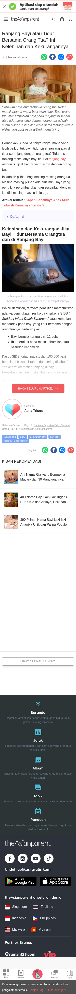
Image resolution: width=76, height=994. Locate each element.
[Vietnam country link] (40, 929)
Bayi (26, 425)
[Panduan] (38, 818)
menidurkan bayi (38, 437)
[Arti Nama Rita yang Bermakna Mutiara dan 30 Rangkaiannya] (38, 477)
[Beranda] (38, 711)
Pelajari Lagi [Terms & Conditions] (36, 990)
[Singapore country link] (16, 907)
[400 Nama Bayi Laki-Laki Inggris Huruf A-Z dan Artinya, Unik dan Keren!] (38, 500)
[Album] (38, 767)
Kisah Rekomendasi (21, 461)
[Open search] (53, 19)
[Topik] (38, 793)
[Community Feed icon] (54, 974)
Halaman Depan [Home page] (11, 425)
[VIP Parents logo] (50, 956)
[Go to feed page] (25, 19)
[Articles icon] (21, 974)
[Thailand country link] (43, 907)
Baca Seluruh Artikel (38, 388)
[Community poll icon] (69, 974)
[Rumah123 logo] (20, 956)
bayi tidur (54, 437)
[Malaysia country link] (15, 929)
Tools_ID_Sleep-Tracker (16, 440)
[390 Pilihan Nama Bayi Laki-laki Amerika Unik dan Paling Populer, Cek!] (38, 522)
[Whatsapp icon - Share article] (44, 57)
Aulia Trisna (33, 410)
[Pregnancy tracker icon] (37, 974)
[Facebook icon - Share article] (52, 57)
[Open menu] (5, 19)
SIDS (22, 437)
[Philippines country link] (44, 918)
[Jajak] (38, 739)
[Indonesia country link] (15, 918)
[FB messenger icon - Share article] (61, 57)
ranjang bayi (57, 159)
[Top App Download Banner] (38, 6)
